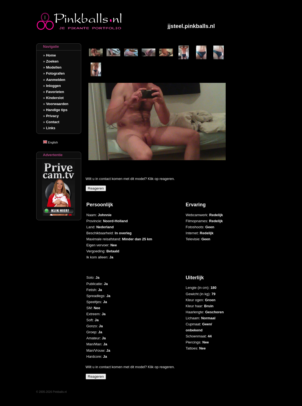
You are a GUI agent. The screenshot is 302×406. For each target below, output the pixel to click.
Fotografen (55, 73)
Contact (52, 122)
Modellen (53, 67)
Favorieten (55, 92)
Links (50, 128)
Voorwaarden (57, 104)
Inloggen (53, 86)
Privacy (52, 116)
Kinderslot (55, 98)
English (50, 142)
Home (51, 55)
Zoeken (52, 61)
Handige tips (57, 110)
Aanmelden (55, 80)
